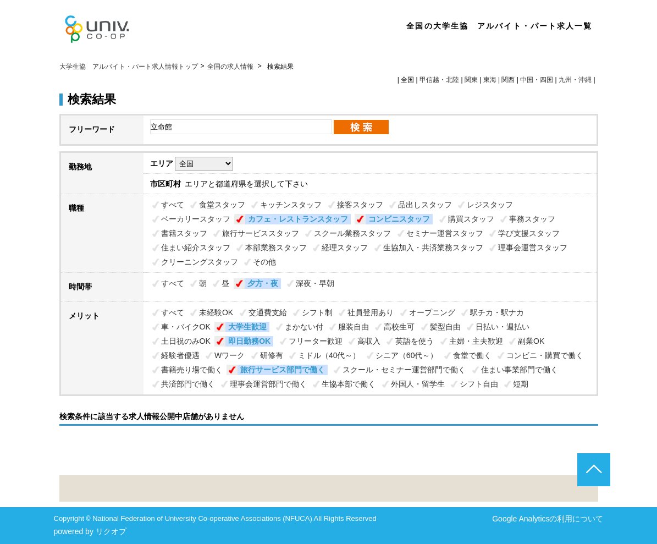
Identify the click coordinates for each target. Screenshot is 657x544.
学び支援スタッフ (529, 233)
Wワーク (229, 355)
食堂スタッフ (222, 204)
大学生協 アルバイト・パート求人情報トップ (128, 66)
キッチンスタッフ (291, 204)
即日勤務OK (249, 341)
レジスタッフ (490, 204)
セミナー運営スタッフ (444, 233)
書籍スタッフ (184, 233)
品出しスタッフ (425, 204)
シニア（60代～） (407, 355)
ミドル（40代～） (329, 355)
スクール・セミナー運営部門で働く (404, 369)
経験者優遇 (180, 355)
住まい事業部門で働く (519, 369)
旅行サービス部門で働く (282, 369)
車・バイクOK (186, 326)
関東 (471, 80)
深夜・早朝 (315, 283)
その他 (264, 261)
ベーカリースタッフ (195, 219)
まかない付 (304, 326)
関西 (508, 80)
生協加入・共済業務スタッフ (433, 247)
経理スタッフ (345, 247)
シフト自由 (479, 384)
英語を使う (414, 341)
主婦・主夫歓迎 (476, 341)
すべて (172, 204)
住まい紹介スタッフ (195, 247)
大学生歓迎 (247, 326)
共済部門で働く (188, 384)
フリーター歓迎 (316, 341)
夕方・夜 (262, 283)
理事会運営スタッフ (532, 247)
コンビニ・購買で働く (544, 355)
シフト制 (317, 312)
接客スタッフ (360, 204)
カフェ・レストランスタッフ (298, 219)
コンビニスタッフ (399, 219)
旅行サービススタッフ (260, 233)
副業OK (531, 341)
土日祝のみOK (186, 341)
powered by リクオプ (90, 531)
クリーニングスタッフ (199, 261)
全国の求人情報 (231, 66)
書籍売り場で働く (192, 369)
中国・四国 (536, 80)
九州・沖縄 (575, 80)
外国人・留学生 (418, 384)
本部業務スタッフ (276, 247)
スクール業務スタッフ (352, 233)
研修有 (271, 355)
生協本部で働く (349, 384)
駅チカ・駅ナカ (497, 312)
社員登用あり (370, 312)
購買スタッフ (471, 219)
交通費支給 (268, 312)
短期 (520, 384)
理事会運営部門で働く (268, 384)
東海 (489, 80)
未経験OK (216, 312)
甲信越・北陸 (439, 80)
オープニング (432, 312)
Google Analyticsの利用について (547, 518)
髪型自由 (445, 326)
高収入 (368, 341)
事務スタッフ (532, 219)
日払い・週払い (502, 326)
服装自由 (353, 326)
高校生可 (399, 326)
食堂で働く (472, 355)
